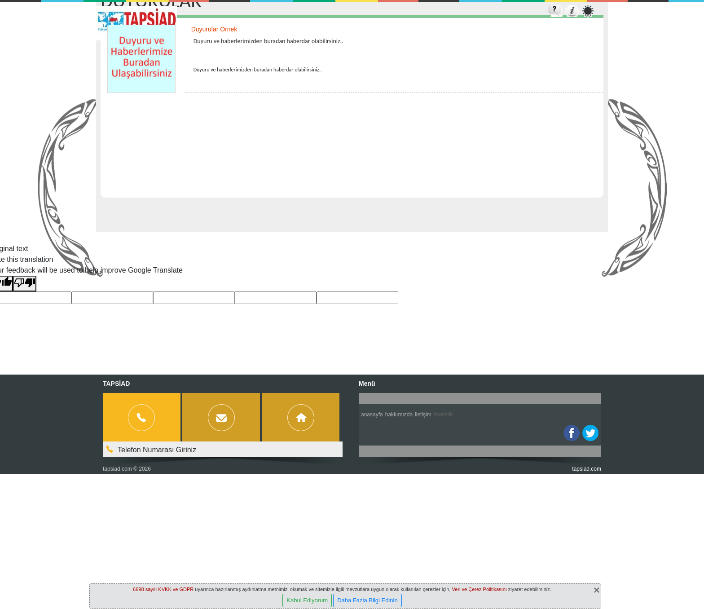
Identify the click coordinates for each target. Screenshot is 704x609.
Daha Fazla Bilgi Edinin (367, 600)
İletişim (423, 414)
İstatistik (443, 414)
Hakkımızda (399, 414)
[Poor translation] (24, 283)
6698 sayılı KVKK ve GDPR (163, 589)
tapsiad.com (117, 469)
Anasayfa (372, 414)
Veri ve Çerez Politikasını (479, 589)
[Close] (597, 590)
